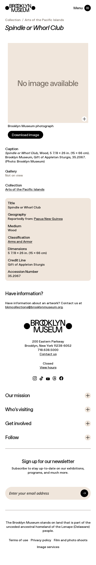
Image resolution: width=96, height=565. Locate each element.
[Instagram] (35, 378)
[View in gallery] (84, 119)
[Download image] (25, 135)
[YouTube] (48, 378)
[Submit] (84, 493)
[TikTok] (41, 378)
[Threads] (55, 378)
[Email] (44, 493)
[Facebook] (61, 378)
